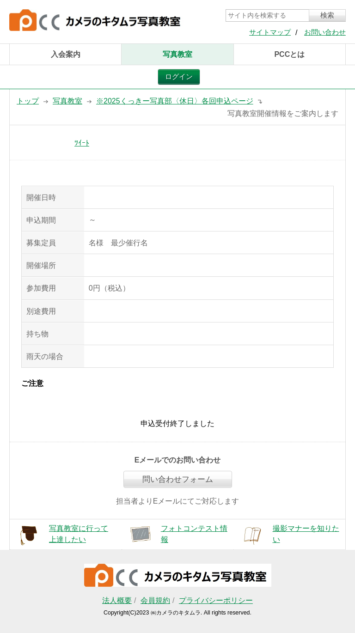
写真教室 (177, 54)
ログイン (179, 76)
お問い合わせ (325, 32)
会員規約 (155, 600)
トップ (28, 101)
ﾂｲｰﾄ (81, 143)
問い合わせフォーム (177, 479)
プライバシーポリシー (216, 600)
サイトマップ (270, 32)
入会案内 (65, 54)
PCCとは (289, 54)
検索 (327, 15)
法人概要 (117, 600)
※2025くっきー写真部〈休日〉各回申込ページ (174, 101)
